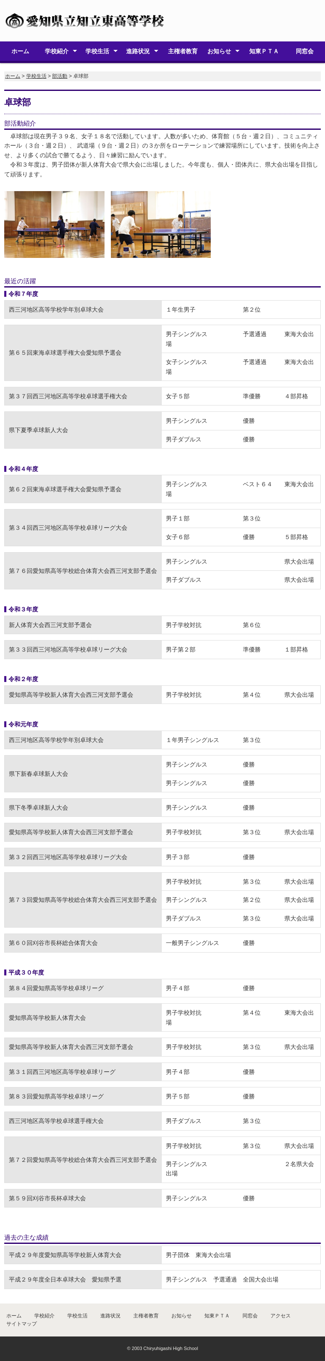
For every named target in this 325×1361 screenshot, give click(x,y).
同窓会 (305, 51)
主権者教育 (183, 51)
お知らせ (219, 51)
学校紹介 (57, 51)
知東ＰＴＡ (264, 51)
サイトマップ (21, 1324)
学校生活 (97, 51)
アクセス (280, 1316)
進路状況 (138, 51)
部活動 (59, 76)
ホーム (20, 51)
